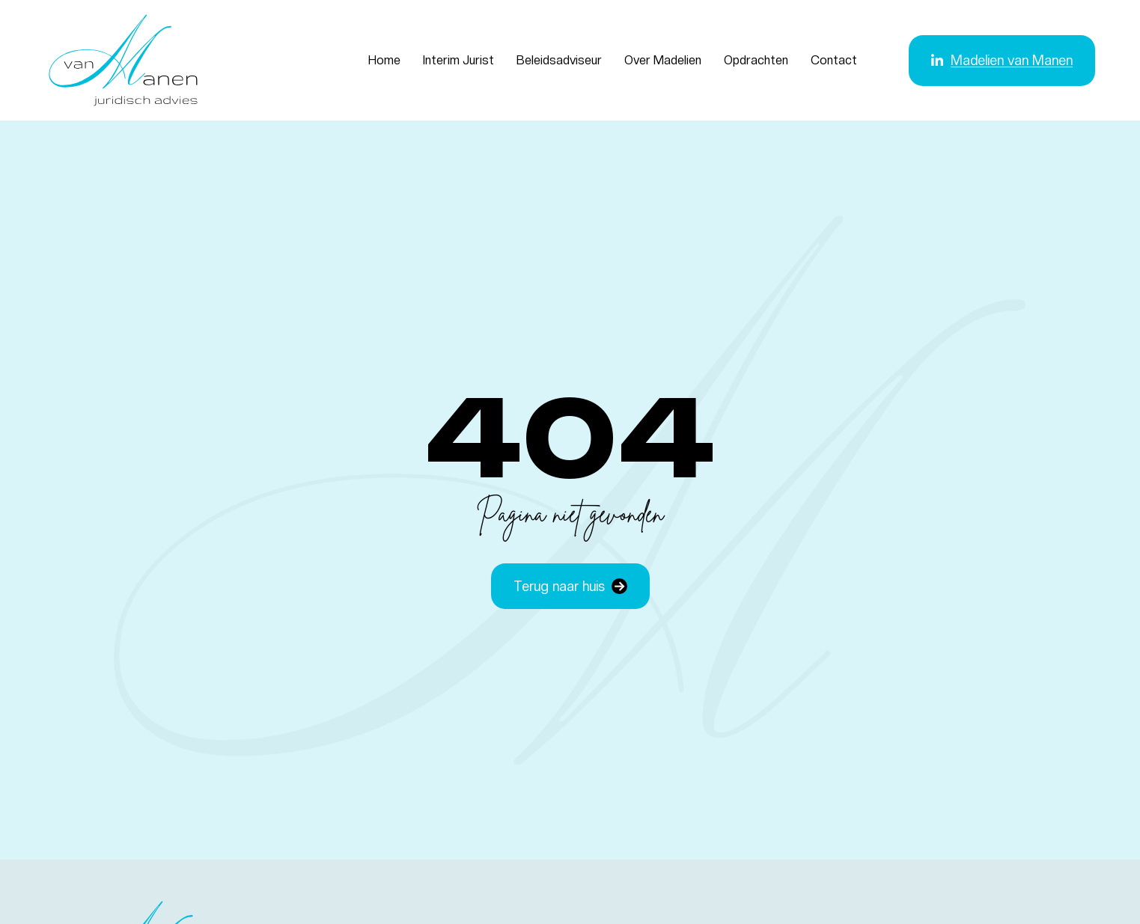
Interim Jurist (458, 60)
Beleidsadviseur (559, 60)
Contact (834, 60)
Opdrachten (756, 60)
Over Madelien (662, 60)
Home (384, 60)
